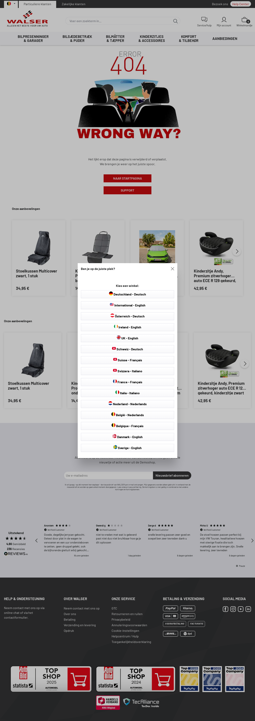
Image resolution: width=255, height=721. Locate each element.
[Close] (172, 269)
